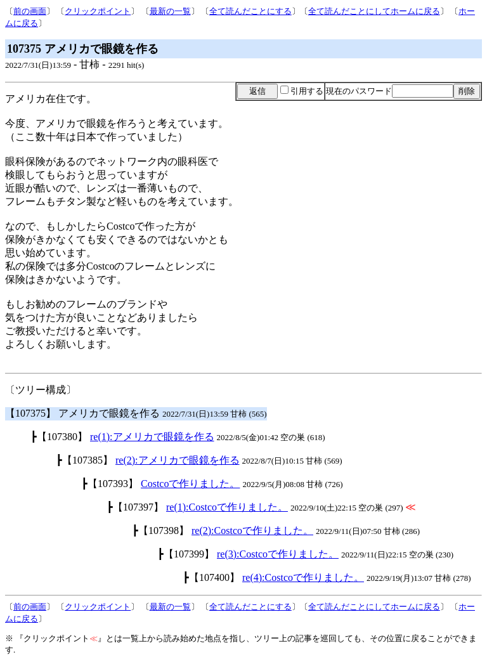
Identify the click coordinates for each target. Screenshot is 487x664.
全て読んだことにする (250, 11)
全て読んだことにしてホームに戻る (374, 11)
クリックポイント (98, 11)
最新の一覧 (170, 11)
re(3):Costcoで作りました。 (278, 554)
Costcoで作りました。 (190, 483)
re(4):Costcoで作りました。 (303, 577)
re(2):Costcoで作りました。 (252, 530)
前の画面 (29, 11)
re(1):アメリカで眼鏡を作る (152, 436)
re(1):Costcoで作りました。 (227, 507)
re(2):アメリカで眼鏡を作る (177, 460)
